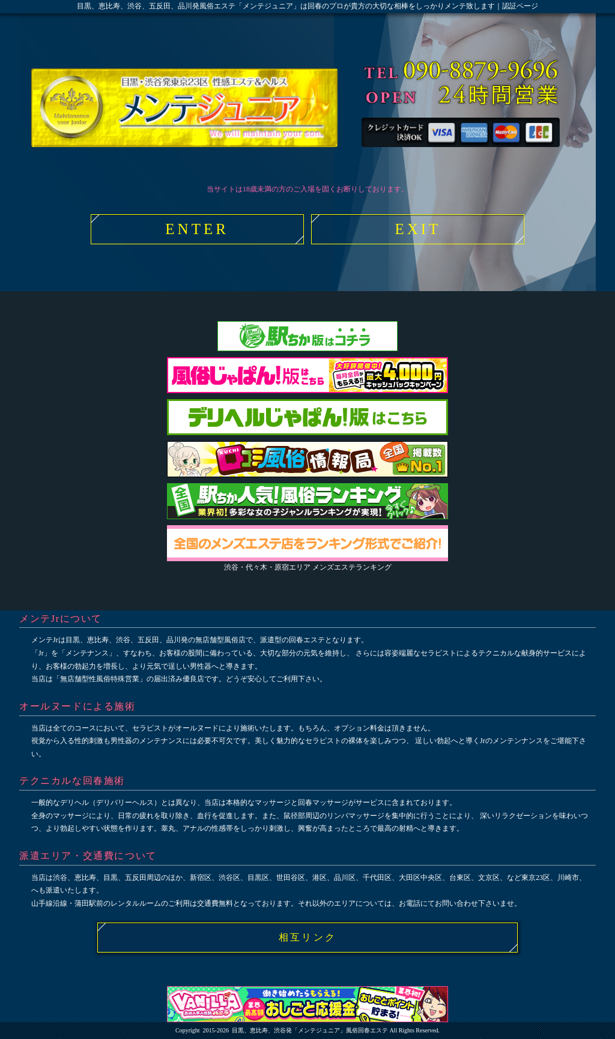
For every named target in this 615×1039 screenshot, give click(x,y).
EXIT (418, 229)
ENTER (197, 229)
